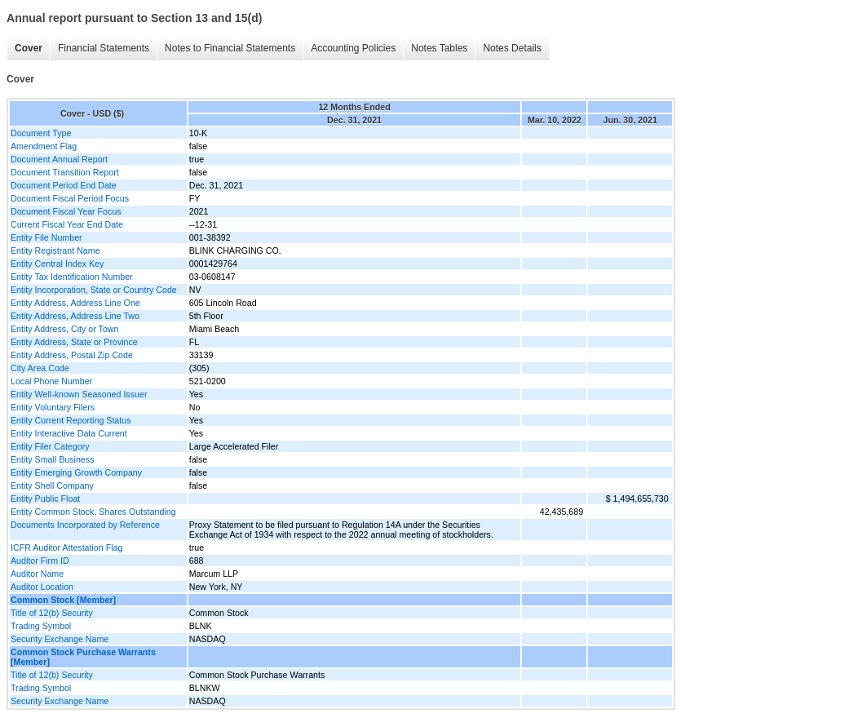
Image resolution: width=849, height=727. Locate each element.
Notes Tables (439, 48)
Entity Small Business (52, 459)
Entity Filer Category (50, 446)
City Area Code (40, 368)
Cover (28, 48)
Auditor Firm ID (40, 560)
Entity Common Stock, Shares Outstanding (93, 511)
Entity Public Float (45, 498)
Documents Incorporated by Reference (85, 525)
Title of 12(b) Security (52, 613)
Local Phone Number (51, 381)
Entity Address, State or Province (74, 342)
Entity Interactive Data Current (69, 433)
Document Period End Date (64, 185)
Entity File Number (46, 237)
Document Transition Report (65, 172)
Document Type (41, 133)
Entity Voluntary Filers (53, 407)
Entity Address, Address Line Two (75, 316)
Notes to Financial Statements (230, 48)
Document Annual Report (59, 159)
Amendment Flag (44, 146)
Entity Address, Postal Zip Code (72, 355)
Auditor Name (37, 573)
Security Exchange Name (59, 639)
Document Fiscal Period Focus (70, 198)
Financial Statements (103, 48)
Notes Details (512, 48)
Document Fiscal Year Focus (66, 211)
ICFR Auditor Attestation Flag (66, 547)
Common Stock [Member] (63, 600)
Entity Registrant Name (55, 250)
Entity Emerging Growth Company (76, 472)
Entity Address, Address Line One (75, 303)
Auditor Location (42, 587)
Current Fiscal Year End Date (67, 224)
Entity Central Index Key (57, 263)
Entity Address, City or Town (64, 329)
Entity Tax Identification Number (72, 276)
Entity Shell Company (52, 485)
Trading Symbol (41, 626)
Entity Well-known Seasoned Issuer (79, 394)
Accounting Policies (353, 48)
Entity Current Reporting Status (70, 420)
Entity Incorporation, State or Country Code (94, 290)
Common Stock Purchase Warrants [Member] (83, 657)
